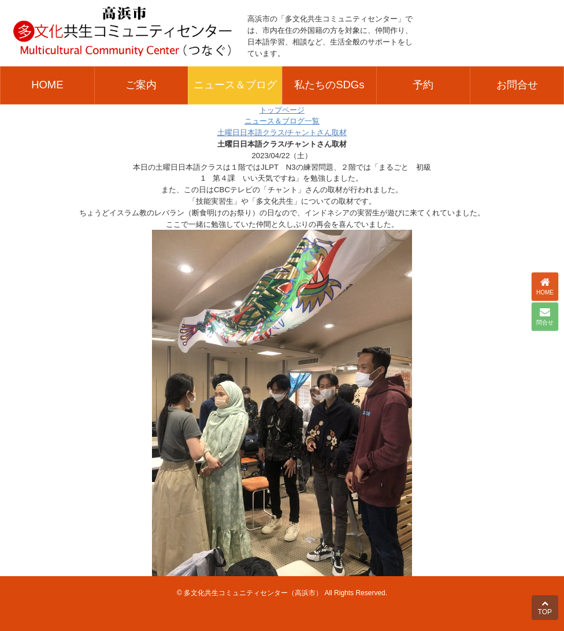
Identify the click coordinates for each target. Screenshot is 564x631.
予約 (423, 85)
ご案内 (141, 85)
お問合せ (517, 85)
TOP (545, 608)
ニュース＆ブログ (235, 85)
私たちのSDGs (329, 85)
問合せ (545, 316)
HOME (47, 85)
